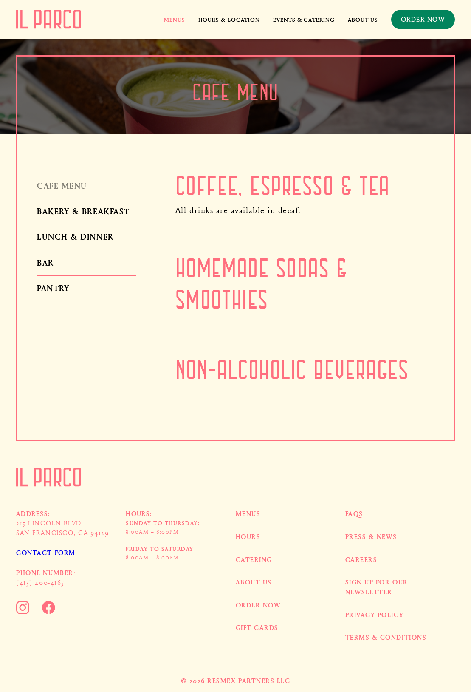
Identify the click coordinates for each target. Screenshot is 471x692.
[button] (174, 19)
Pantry (53, 288)
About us (363, 19)
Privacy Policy (374, 614)
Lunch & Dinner (75, 236)
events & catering (304, 19)
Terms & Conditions (386, 637)
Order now (258, 605)
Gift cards (257, 627)
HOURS (248, 536)
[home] (48, 19)
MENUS (248, 513)
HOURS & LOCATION (229, 19)
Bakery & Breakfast (83, 211)
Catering (254, 559)
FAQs (354, 513)
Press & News (371, 536)
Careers (361, 559)
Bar (45, 262)
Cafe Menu (62, 185)
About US (254, 582)
